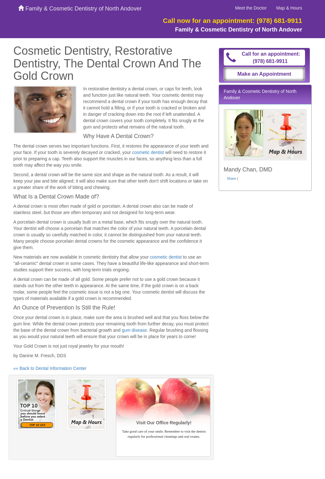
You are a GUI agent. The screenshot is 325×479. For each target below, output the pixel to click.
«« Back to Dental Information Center (49, 368)
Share (231, 178)
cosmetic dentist (148, 152)
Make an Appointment (264, 74)
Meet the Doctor (251, 7)
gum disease (134, 330)
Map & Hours (289, 7)
